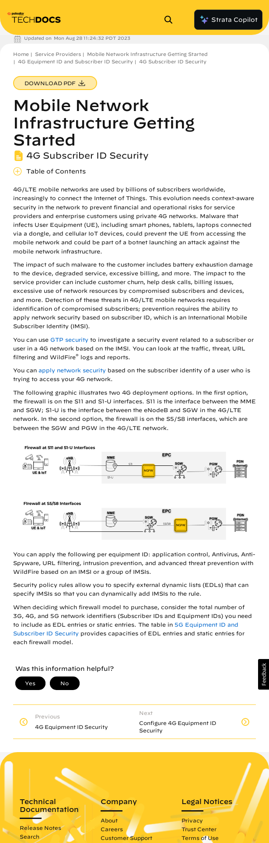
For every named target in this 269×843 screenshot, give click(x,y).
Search (29, 836)
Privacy (192, 820)
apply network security (72, 370)
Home (21, 54)
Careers (112, 829)
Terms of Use (200, 838)
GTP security (69, 340)
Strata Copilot (228, 19)
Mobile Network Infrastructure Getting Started (147, 54)
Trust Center (199, 829)
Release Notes (40, 828)
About (109, 820)
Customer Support (126, 838)
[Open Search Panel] (171, 20)
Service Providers (58, 54)
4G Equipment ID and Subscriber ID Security (75, 61)
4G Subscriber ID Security (172, 61)
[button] (263, 674)
